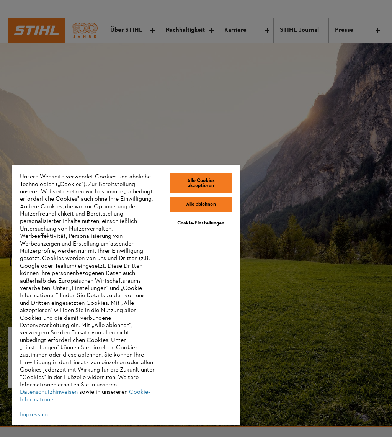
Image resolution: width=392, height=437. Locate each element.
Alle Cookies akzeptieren (201, 183)
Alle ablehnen (201, 204)
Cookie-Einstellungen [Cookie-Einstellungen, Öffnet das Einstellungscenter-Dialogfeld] (201, 223)
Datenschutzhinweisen (49, 392)
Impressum (34, 415)
